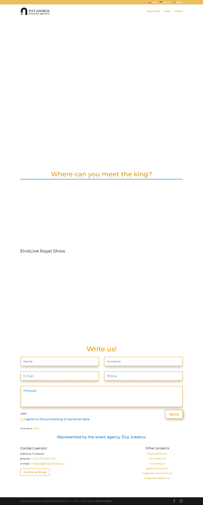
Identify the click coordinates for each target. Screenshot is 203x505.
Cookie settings (34, 472)
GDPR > (37, 428)
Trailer (167, 11)
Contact (178, 11)
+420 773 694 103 (43, 458)
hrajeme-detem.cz (157, 478)
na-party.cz (157, 463)
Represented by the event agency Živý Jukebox (101, 437)
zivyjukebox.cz (157, 453)
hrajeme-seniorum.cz (157, 473)
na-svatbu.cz (157, 458)
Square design (104, 501)
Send (174, 414)
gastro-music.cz (157, 468)
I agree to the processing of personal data (54, 419)
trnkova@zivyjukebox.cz (48, 463)
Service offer (153, 11)
